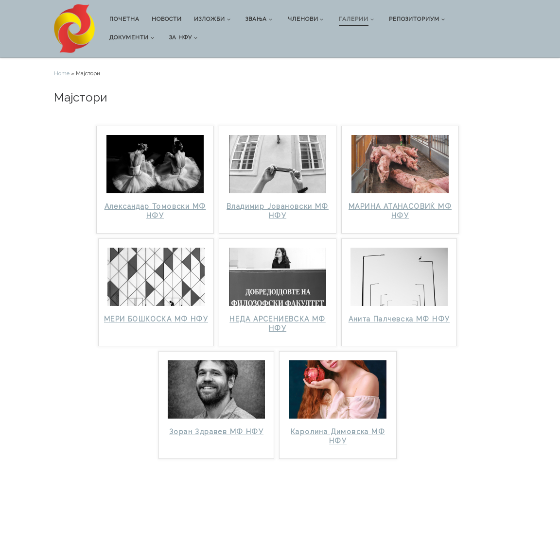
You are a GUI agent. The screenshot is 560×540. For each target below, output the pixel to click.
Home (62, 73)
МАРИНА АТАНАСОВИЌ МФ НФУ (400, 210)
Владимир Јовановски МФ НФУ (278, 210)
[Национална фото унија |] (74, 27)
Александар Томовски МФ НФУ (155, 210)
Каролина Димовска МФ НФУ (338, 436)
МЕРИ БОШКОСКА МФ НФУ (156, 319)
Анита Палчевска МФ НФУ (399, 319)
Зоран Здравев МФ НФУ (216, 432)
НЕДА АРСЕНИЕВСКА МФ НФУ (277, 323)
